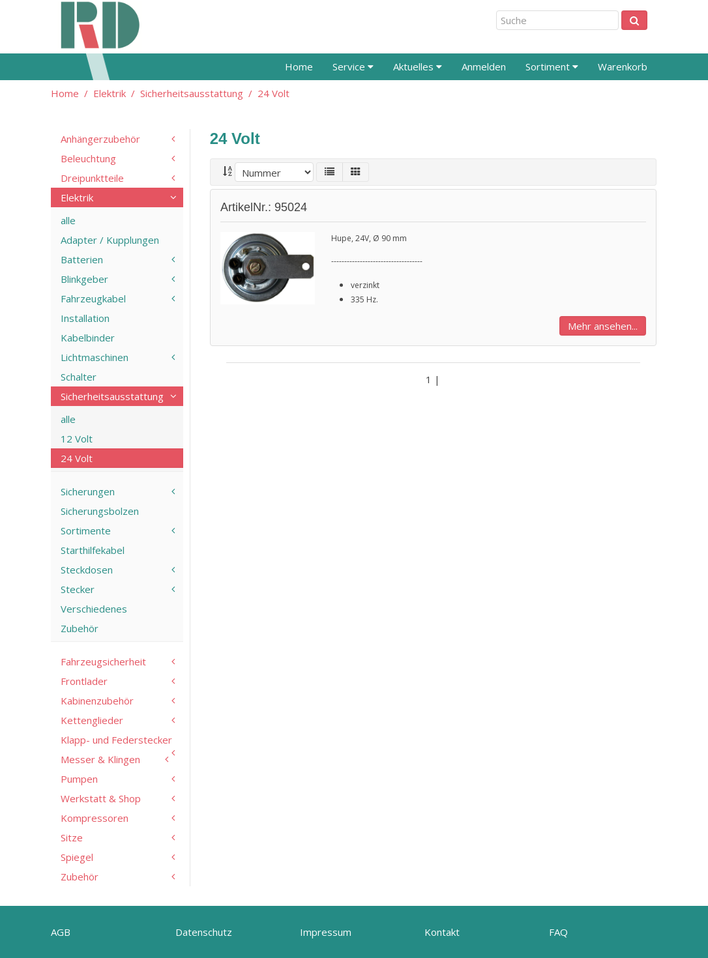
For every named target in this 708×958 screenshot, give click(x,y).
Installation (85, 318)
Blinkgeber (84, 278)
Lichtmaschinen (94, 357)
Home (299, 66)
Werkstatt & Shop (101, 798)
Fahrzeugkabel (93, 298)
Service (353, 66)
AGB (60, 931)
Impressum (325, 931)
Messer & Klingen (100, 759)
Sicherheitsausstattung (191, 93)
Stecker (78, 589)
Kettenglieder (92, 720)
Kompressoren (94, 817)
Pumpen (79, 778)
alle (68, 220)
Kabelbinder (88, 337)
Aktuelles (417, 66)
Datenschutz (203, 931)
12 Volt (77, 438)
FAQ (558, 931)
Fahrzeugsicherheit (103, 661)
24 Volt (273, 93)
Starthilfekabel (93, 550)
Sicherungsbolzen (100, 510)
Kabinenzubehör (97, 700)
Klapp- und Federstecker (116, 739)
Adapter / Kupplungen (110, 239)
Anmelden (484, 66)
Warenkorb (622, 66)
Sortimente (86, 530)
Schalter (78, 376)
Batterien (82, 259)
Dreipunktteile (92, 177)
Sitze (72, 837)
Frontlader (84, 681)
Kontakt (442, 931)
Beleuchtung (88, 158)
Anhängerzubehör (100, 138)
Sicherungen (88, 491)
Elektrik (109, 93)
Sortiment (551, 66)
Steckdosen (87, 569)
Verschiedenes (94, 608)
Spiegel (77, 857)
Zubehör (79, 628)
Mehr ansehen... (603, 325)
